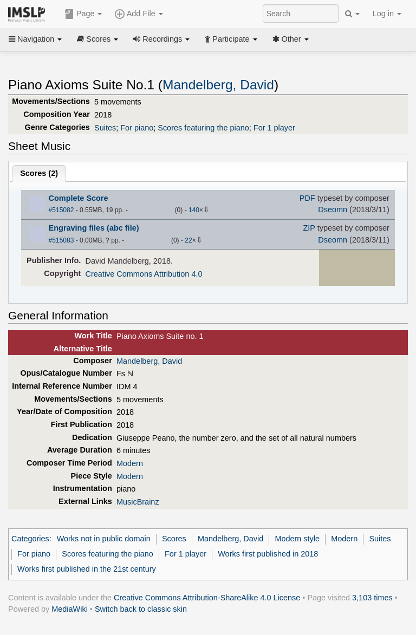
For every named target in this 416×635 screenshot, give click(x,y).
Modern (129, 463)
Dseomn (332, 209)
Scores (97, 39)
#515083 (61, 240)
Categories (30, 538)
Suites (105, 127)
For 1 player (274, 127)
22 (188, 240)
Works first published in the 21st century (86, 569)
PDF (307, 198)
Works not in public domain (104, 538)
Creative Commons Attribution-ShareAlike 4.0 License (207, 597)
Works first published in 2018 (268, 553)
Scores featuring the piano (203, 127)
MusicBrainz (137, 501)
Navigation (35, 39)
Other (290, 39)
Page (83, 14)
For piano (136, 127)
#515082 (61, 210)
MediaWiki (69, 609)
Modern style (297, 538)
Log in (387, 13)
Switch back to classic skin (141, 609)
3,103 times (372, 597)
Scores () (39, 173)
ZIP (309, 228)
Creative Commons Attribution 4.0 (144, 274)
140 (193, 210)
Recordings (161, 39)
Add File (138, 14)
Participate (231, 39)
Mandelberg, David (218, 84)
